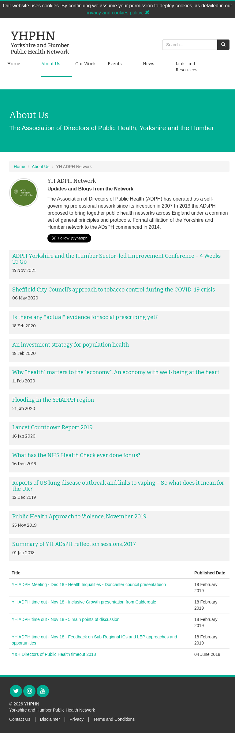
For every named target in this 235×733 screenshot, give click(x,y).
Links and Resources (186, 67)
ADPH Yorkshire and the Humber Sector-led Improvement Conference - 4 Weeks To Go (116, 259)
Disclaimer (50, 719)
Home (13, 63)
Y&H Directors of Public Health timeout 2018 (54, 654)
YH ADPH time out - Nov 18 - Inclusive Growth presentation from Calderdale (84, 602)
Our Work (85, 63)
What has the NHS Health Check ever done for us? (76, 455)
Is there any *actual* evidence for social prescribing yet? (85, 317)
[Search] (190, 44)
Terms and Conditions (114, 719)
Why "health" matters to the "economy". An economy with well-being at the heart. (116, 372)
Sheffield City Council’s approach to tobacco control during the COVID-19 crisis (113, 289)
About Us (50, 63)
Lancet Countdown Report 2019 (52, 427)
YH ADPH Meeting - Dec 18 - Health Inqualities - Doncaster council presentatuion (89, 584)
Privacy (76, 719)
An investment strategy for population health (70, 344)
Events (115, 63)
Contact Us (19, 719)
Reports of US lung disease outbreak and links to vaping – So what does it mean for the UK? (118, 485)
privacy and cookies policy (113, 12)
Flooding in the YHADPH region (53, 400)
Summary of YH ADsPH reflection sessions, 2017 (74, 544)
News (148, 63)
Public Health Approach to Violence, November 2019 (79, 516)
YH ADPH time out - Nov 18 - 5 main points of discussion (65, 619)
